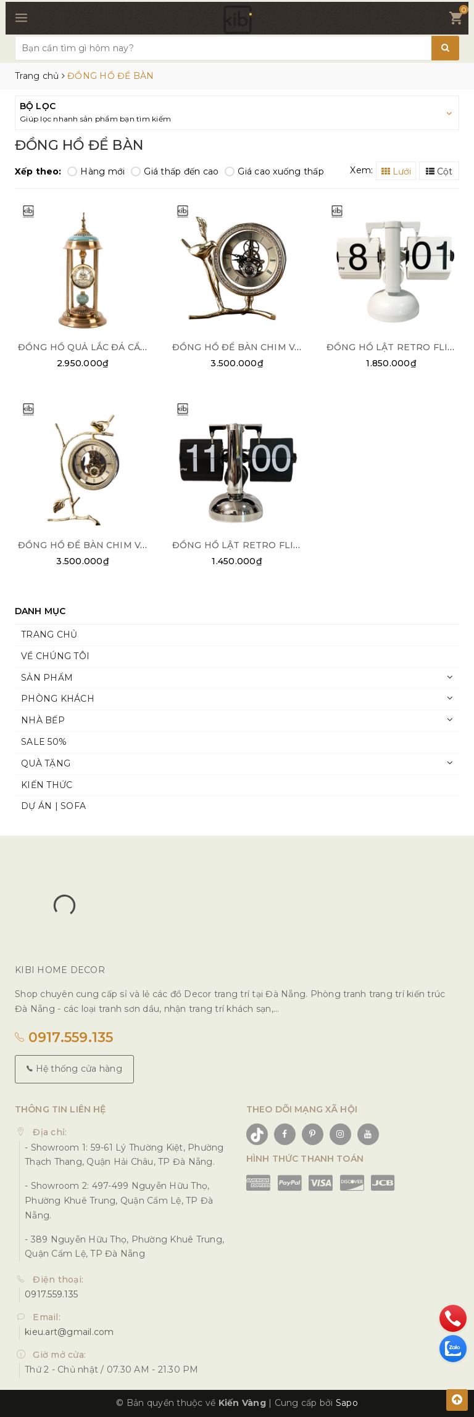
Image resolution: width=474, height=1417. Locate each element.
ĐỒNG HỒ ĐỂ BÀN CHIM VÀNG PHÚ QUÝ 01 (119, 545)
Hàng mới (96, 171)
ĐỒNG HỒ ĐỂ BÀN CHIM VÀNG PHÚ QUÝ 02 (274, 347)
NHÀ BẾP (43, 720)
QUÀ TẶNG (45, 763)
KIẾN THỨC (46, 785)
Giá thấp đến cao (174, 171)
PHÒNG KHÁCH (57, 698)
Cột (439, 171)
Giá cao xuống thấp (274, 171)
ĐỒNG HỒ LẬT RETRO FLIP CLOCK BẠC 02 (271, 545)
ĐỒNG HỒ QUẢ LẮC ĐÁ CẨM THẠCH (101, 347)
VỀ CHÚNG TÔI (55, 656)
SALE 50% (44, 741)
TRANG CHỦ (49, 634)
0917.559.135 (64, 1037)
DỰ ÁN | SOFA (53, 805)
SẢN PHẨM (47, 677)
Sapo (347, 1402)
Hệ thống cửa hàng (74, 1068)
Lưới (396, 171)
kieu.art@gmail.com (69, 1331)
